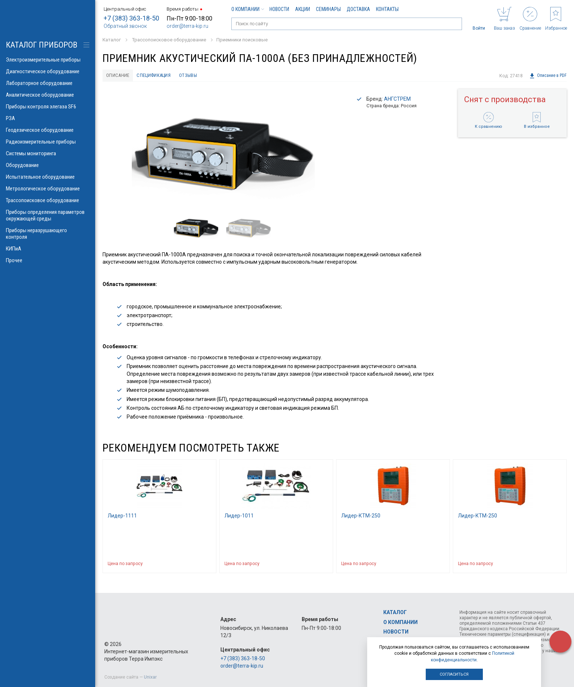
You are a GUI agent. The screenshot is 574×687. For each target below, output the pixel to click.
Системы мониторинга (47, 153)
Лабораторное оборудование (47, 83)
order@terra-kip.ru (187, 26)
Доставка (358, 9)
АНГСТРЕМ (397, 100)
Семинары (328, 9)
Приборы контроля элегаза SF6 (47, 106)
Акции (302, 9)
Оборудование (47, 165)
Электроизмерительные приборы (47, 59)
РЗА (47, 118)
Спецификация (160, 76)
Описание (119, 76)
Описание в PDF (548, 76)
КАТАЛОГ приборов (41, 44)
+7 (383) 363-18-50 (131, 18)
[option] (223, 149)
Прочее (47, 260)
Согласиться (454, 674)
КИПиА (47, 248)
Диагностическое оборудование (47, 71)
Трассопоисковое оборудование (47, 200)
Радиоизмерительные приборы (47, 141)
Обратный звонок (125, 26)
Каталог (395, 613)
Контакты (387, 9)
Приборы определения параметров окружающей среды (47, 215)
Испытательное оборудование (47, 177)
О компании (247, 9)
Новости (279, 9)
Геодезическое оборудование (47, 130)
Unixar (150, 677)
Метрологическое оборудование (47, 188)
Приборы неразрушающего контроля (47, 233)
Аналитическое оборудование (47, 95)
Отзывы (199, 76)
